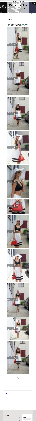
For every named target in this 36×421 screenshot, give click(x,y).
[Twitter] (19, 416)
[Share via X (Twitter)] (8, 387)
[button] (31, 13)
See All (31, 391)
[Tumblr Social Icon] (19, 419)
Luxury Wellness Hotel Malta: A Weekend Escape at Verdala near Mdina (8, 399)
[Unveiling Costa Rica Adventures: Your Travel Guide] (18, 395)
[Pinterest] (19, 418)
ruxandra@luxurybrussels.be (8, 418)
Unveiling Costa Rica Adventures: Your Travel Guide (17, 399)
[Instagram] (19, 420)
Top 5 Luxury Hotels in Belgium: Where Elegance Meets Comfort (27, 399)
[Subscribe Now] (27, 419)
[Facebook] (19, 415)
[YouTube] (19, 417)
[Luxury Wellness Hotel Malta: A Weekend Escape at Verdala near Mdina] (8, 395)
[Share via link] (11, 387)
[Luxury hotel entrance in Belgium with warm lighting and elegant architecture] (27, 395)
